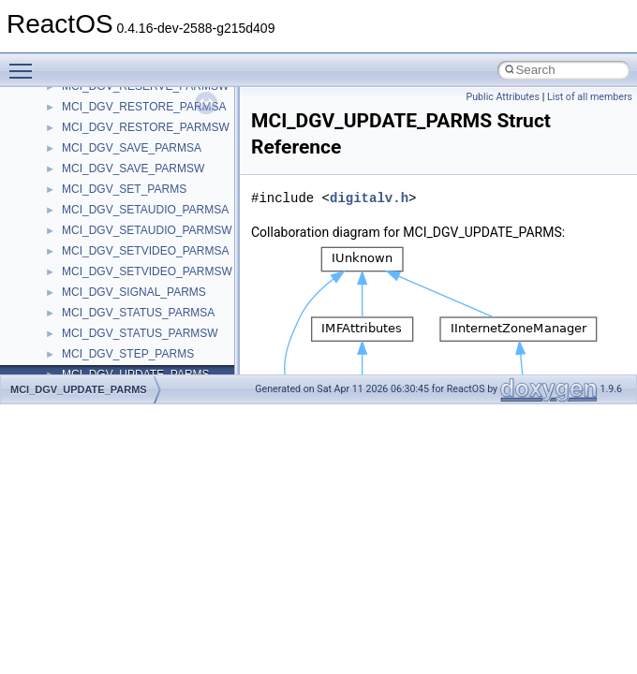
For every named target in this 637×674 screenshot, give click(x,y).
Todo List (54, 317)
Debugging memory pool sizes (107, 132)
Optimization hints (76, 235)
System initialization (81, 193)
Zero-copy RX (66, 173)
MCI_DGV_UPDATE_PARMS (78, 389)
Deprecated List (71, 337)
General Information (81, 296)
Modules (53, 358)
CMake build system (82, 90)
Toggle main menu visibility (25, 62)
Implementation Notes (86, 255)
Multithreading (67, 214)
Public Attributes (503, 97)
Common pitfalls (72, 111)
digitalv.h (369, 198)
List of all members (589, 97)
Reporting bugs (70, 152)
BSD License (64, 276)
